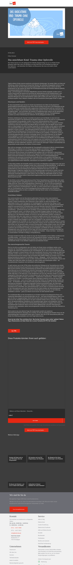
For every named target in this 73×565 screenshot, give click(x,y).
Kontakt (40, 511)
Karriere (12, 533)
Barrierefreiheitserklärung (16, 544)
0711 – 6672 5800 (18, 506)
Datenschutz (41, 500)
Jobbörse (12, 546)
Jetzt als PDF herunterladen (36, 52)
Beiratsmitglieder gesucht (16, 541)
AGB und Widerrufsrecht (44, 508)
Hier (49, 330)
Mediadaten (41, 516)
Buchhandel (41, 513)
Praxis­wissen (32, 12)
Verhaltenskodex (14, 535)
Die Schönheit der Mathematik (36, 387)
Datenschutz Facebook (44, 505)
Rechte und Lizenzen (43, 519)
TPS (47, 330)
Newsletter (12, 549)
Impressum (13, 527)
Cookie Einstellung (43, 503)
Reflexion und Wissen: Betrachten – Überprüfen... (16, 388)
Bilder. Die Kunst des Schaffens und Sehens (54, 388)
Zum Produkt (14, 398)
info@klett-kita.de (18, 511)
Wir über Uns (13, 530)
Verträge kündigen (43, 557)
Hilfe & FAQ (41, 497)
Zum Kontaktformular (18, 487)
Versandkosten (48, 555)
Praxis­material (19, 12)
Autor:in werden (14, 538)
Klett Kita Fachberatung (44, 521)
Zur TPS (14, 354)
